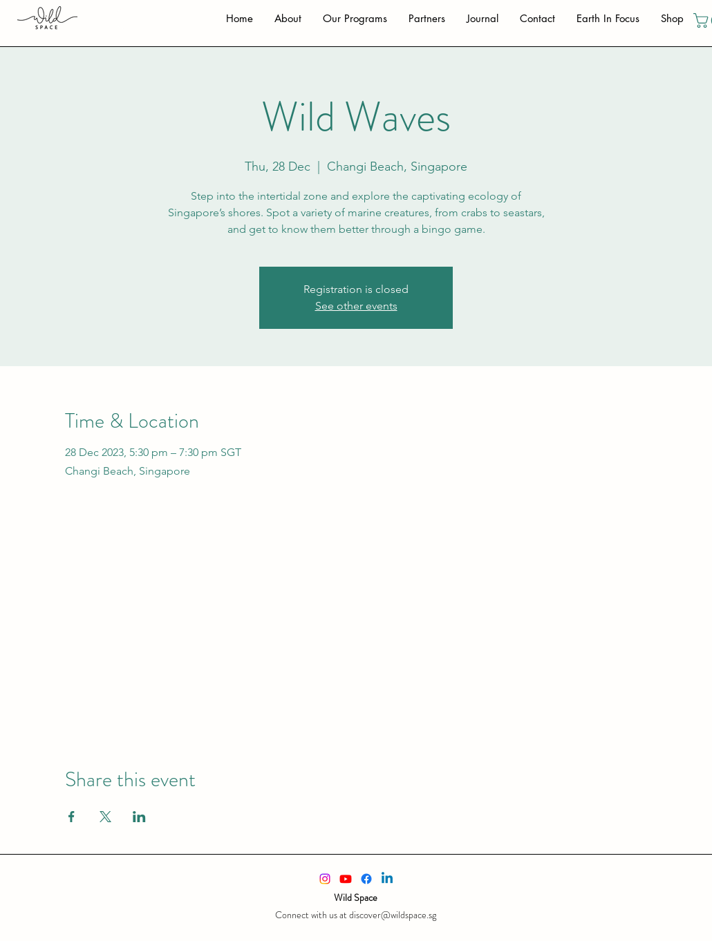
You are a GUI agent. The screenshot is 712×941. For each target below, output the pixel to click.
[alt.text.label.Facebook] (366, 879)
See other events (356, 305)
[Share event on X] (105, 816)
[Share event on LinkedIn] (139, 816)
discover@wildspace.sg (392, 915)
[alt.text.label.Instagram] (325, 879)
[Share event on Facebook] (71, 816)
